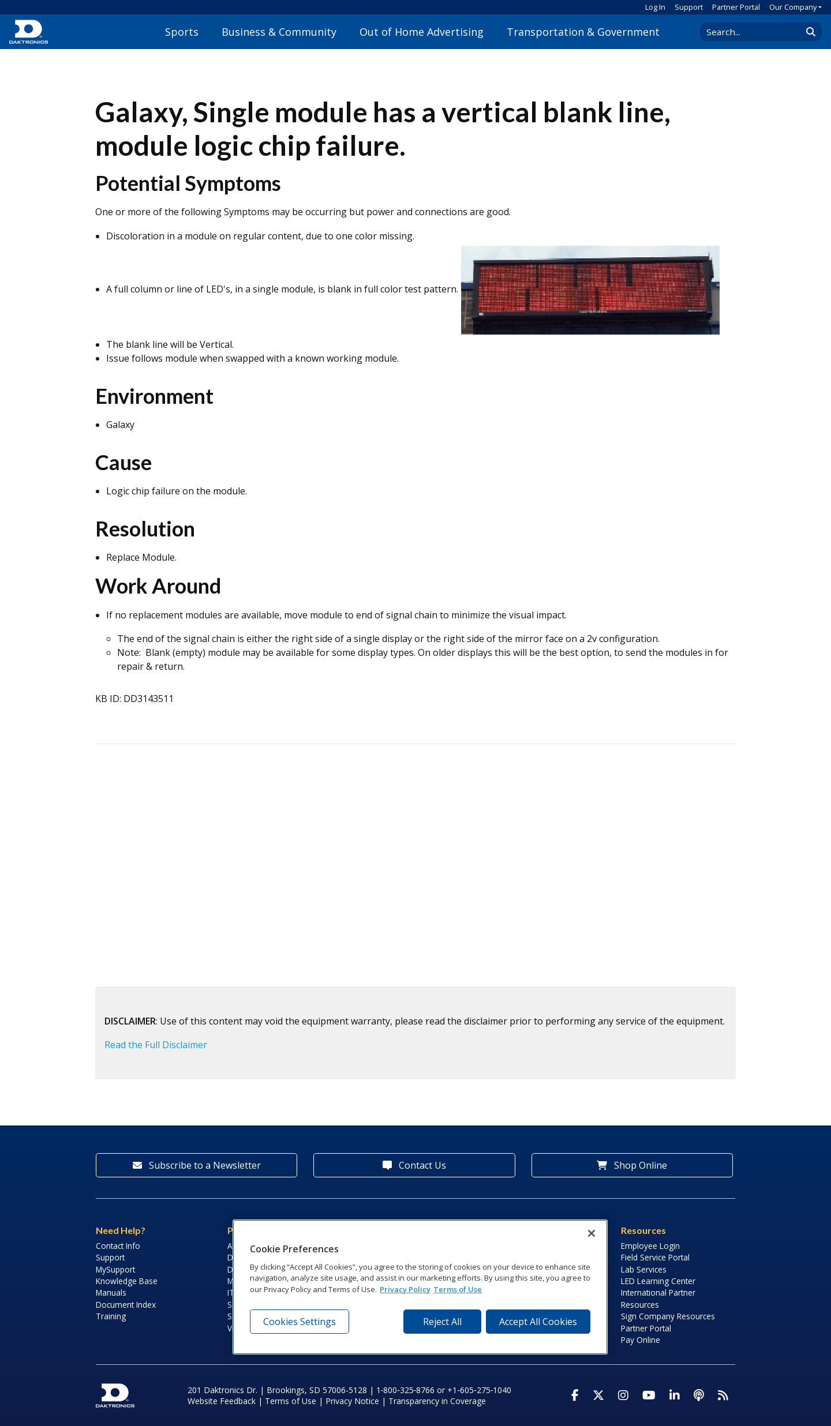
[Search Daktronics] (756, 31)
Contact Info (118, 1245)
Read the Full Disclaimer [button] (155, 1044)
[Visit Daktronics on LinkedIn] (674, 1395)
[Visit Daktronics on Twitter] (598, 1395)
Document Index (126, 1304)
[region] (420, 1286)
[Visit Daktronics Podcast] (699, 1395)
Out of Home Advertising (422, 32)
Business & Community (279, 32)
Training (111, 1316)
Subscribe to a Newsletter (197, 1165)
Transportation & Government (583, 32)
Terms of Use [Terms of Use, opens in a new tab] (457, 1289)
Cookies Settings (299, 1321)
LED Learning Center (658, 1280)
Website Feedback (222, 1400)
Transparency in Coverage (437, 1400)
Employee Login (650, 1245)
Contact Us (414, 1165)
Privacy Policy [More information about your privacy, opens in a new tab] (405, 1289)
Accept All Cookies (538, 1321)
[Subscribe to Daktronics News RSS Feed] (723, 1395)
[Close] (591, 1233)
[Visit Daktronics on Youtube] (649, 1395)
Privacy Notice (352, 1400)
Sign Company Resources (668, 1316)
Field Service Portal (655, 1257)
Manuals (111, 1292)
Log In (655, 7)
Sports (182, 32)
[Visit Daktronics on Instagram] (623, 1395)
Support (689, 7)
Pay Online (640, 1339)
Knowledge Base (127, 1280)
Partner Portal (736, 7)
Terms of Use (290, 1400)
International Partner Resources (658, 1298)
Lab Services (644, 1269)
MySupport (115, 1269)
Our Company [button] (793, 7)
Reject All (442, 1321)
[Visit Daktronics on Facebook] (575, 1395)
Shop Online (632, 1165)
